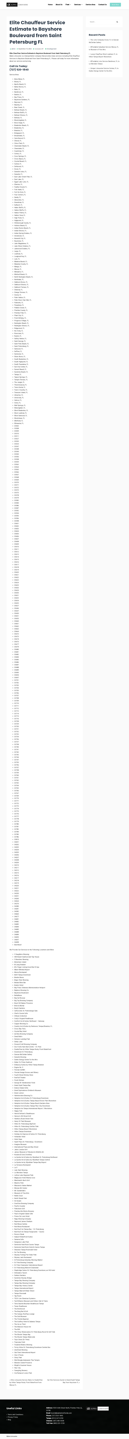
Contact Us (102, 5)
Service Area (90, 5)
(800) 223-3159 (59, 1423)
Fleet (67, 5)
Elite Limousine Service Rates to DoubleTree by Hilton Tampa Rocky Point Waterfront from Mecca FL (26, 1382)
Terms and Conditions (15, 1414)
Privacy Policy (13, 1417)
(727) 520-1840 (57, 1416)
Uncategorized (51, 49)
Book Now (115, 5)
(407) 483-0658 (58, 1421)
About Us (59, 5)
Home (50, 5)
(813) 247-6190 (57, 1418)
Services (77, 5)
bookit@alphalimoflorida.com (61, 1413)
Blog (9, 1420)
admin (12, 49)
